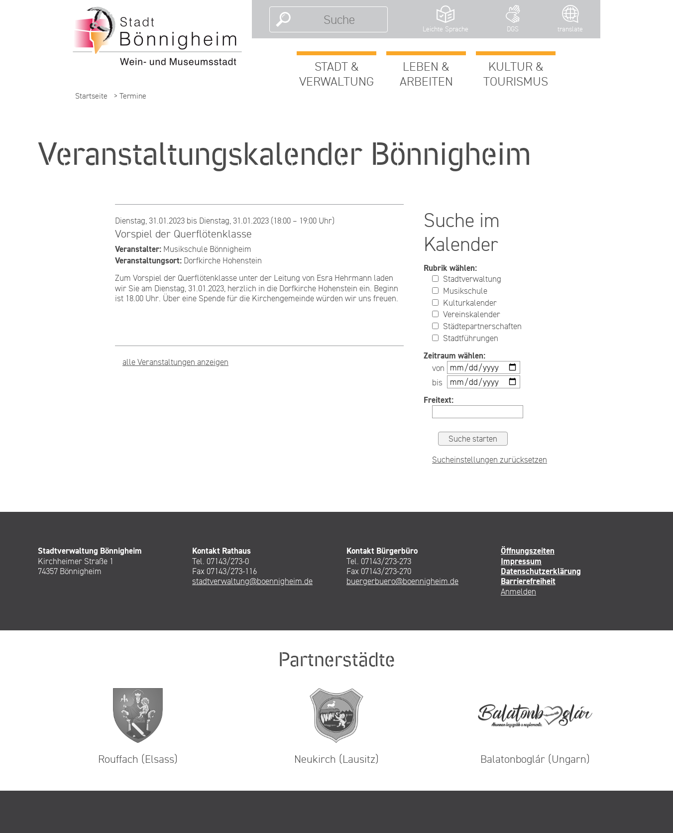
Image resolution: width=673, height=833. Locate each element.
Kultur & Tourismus (515, 73)
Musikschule (459, 290)
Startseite (91, 96)
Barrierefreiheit (528, 581)
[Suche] (339, 19)
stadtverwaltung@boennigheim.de (252, 581)
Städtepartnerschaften (477, 326)
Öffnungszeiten (528, 550)
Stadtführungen (465, 338)
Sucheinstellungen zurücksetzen (489, 459)
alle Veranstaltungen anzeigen (175, 361)
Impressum (521, 561)
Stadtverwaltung (466, 278)
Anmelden (518, 591)
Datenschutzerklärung (541, 571)
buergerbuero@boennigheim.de (402, 581)
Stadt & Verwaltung (336, 73)
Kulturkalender (464, 302)
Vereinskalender (466, 314)
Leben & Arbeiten (426, 73)
